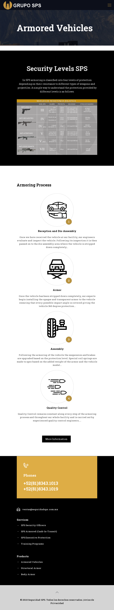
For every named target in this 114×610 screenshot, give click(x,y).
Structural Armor (31, 568)
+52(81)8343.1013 (40, 483)
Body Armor (28, 574)
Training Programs (32, 543)
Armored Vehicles (32, 562)
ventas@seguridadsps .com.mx (40, 509)
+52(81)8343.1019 (40, 489)
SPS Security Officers (33, 525)
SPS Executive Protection (35, 537)
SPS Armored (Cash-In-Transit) (39, 531)
